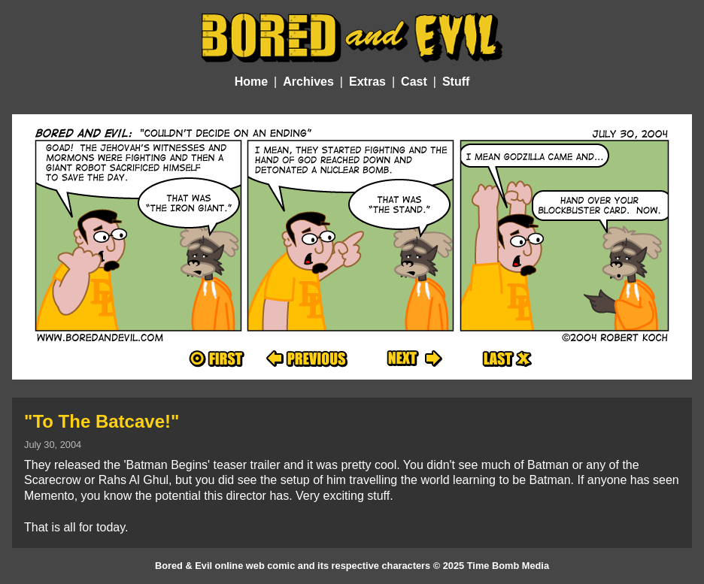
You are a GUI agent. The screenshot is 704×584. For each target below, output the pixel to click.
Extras (367, 81)
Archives (308, 81)
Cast (414, 81)
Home (251, 81)
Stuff (455, 81)
